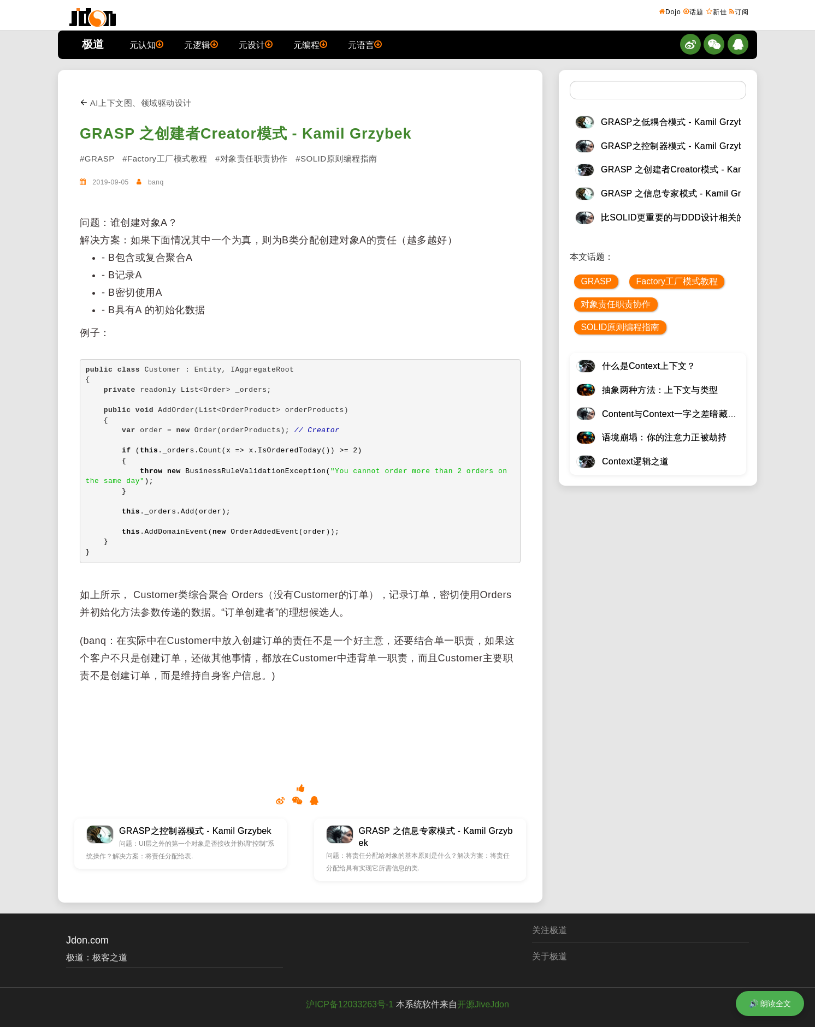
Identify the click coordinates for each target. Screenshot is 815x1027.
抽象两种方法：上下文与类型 (660, 390)
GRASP (596, 281)
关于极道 (549, 956)
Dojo (670, 11)
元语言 (365, 44)
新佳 (716, 11)
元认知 (146, 44)
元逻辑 (201, 44)
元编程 (310, 44)
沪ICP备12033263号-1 (349, 1004)
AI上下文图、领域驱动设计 (136, 103)
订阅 (739, 11)
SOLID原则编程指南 (620, 327)
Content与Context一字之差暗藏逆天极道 (682, 414)
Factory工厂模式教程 (677, 281)
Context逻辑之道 (635, 461)
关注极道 (549, 930)
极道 (93, 44)
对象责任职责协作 (616, 304)
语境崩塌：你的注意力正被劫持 (664, 437)
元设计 (256, 44)
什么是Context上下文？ (649, 366)
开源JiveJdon (483, 1004)
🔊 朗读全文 (770, 1003)
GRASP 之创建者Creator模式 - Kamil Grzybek (246, 134)
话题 (693, 11)
